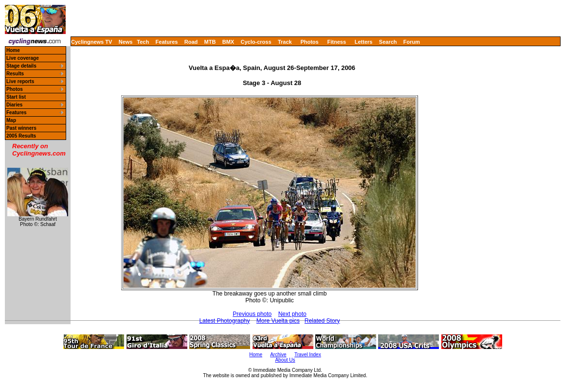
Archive (278, 354)
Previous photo (252, 314)
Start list (16, 97)
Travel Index (307, 354)
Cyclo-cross (256, 42)
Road (191, 42)
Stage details (21, 66)
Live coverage (22, 58)
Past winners (21, 128)
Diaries (14, 104)
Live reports (20, 81)
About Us (285, 360)
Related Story (322, 320)
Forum (411, 42)
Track (285, 42)
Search (388, 42)
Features (167, 42)
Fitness (336, 42)
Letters (364, 42)
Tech (143, 42)
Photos (309, 42)
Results (15, 73)
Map (11, 120)
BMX (228, 42)
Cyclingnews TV (91, 42)
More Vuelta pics (278, 320)
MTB (210, 42)
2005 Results (21, 136)
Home (13, 50)
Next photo (292, 314)
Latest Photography (224, 320)
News (126, 42)
